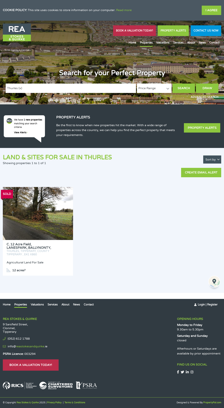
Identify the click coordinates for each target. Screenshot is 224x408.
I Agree (211, 10)
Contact (214, 42)
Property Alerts (173, 30)
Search (184, 88)
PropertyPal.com (212, 402)
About (191, 42)
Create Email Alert (201, 172)
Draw (207, 88)
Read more (124, 10)
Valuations (162, 42)
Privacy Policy (54, 402)
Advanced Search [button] (204, 97)
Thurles (14, 88)
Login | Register (207, 304)
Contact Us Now (205, 30)
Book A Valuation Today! (134, 30)
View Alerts (21, 132)
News (202, 42)
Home (132, 42)
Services (178, 42)
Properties (146, 42)
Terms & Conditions (74, 402)
